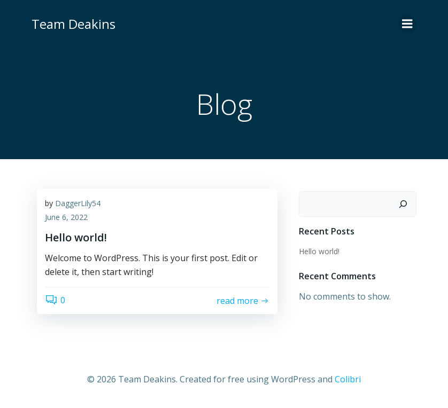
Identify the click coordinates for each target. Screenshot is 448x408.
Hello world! (319, 251)
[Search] (403, 204)
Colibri (348, 379)
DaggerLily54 (78, 203)
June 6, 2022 (66, 217)
